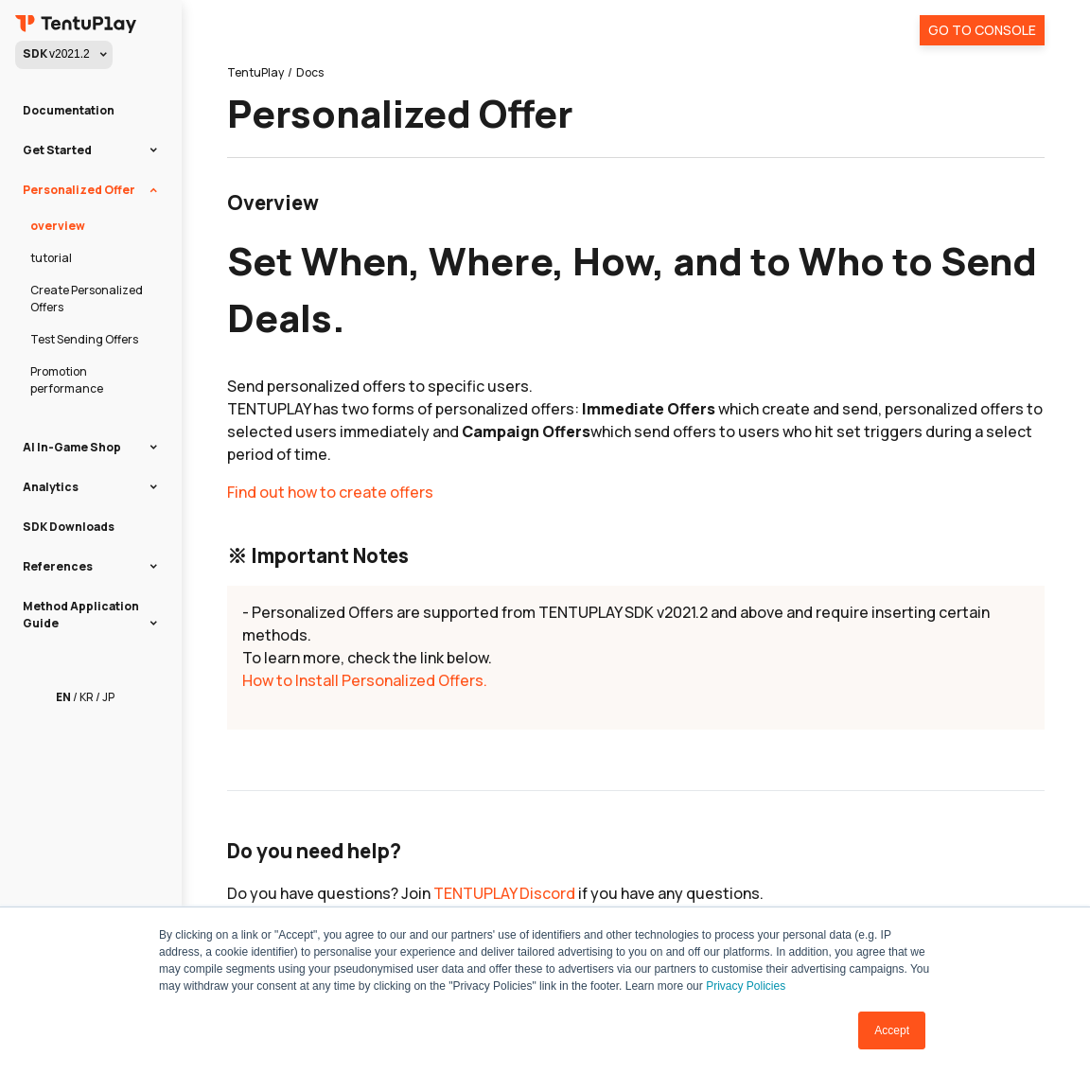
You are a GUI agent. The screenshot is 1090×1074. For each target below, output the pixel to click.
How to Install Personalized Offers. (364, 680)
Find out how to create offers (330, 492)
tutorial (51, 258)
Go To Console (982, 30)
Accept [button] (891, 1030)
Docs (310, 72)
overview (57, 226)
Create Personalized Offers (86, 298)
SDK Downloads (68, 527)
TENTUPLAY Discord (504, 893)
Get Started (57, 150)
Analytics (51, 487)
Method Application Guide (81, 614)
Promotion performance (66, 379)
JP (108, 697)
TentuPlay (255, 72)
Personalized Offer (79, 190)
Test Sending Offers (84, 339)
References (58, 566)
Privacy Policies (745, 986)
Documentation (68, 110)
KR (86, 697)
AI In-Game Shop (72, 447)
